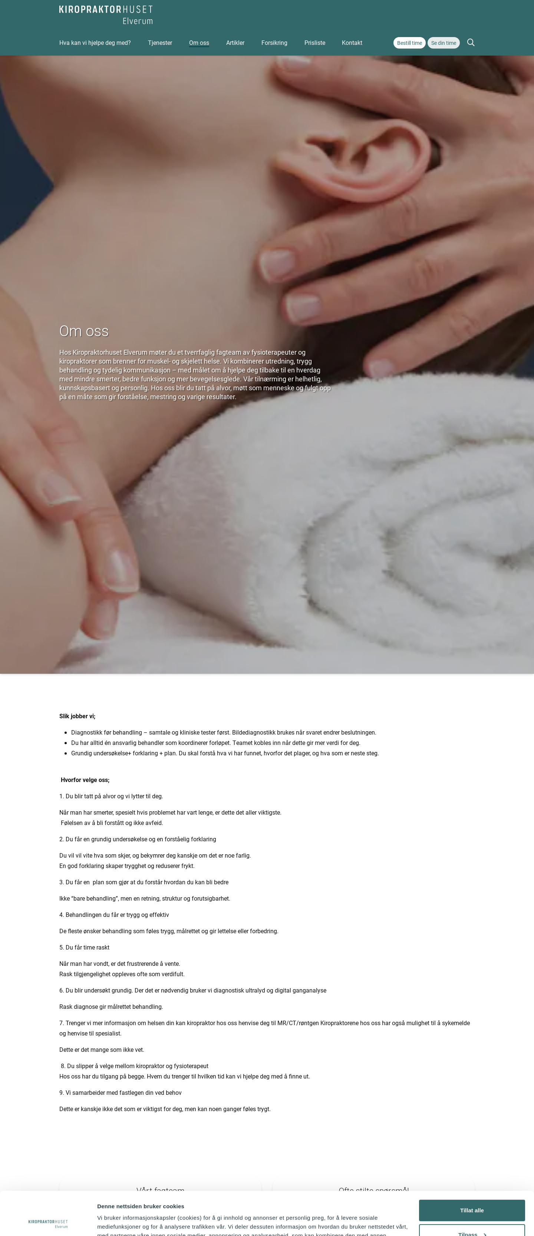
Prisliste (314, 42)
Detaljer (107, 1221)
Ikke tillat (472, 1215)
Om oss (199, 42)
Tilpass (472, 1191)
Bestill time (409, 42)
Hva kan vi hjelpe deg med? (95, 42)
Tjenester (160, 42)
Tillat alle (472, 1167)
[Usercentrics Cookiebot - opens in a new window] (48, 1221)
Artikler (235, 42)
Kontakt (352, 42)
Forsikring (274, 42)
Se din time (443, 42)
